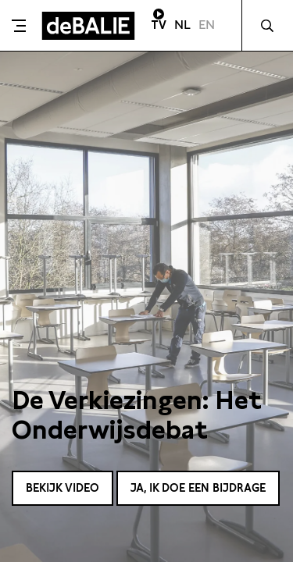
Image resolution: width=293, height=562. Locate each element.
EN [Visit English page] (206, 24)
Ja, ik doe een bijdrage (198, 488)
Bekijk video (62, 488)
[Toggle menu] (19, 26)
